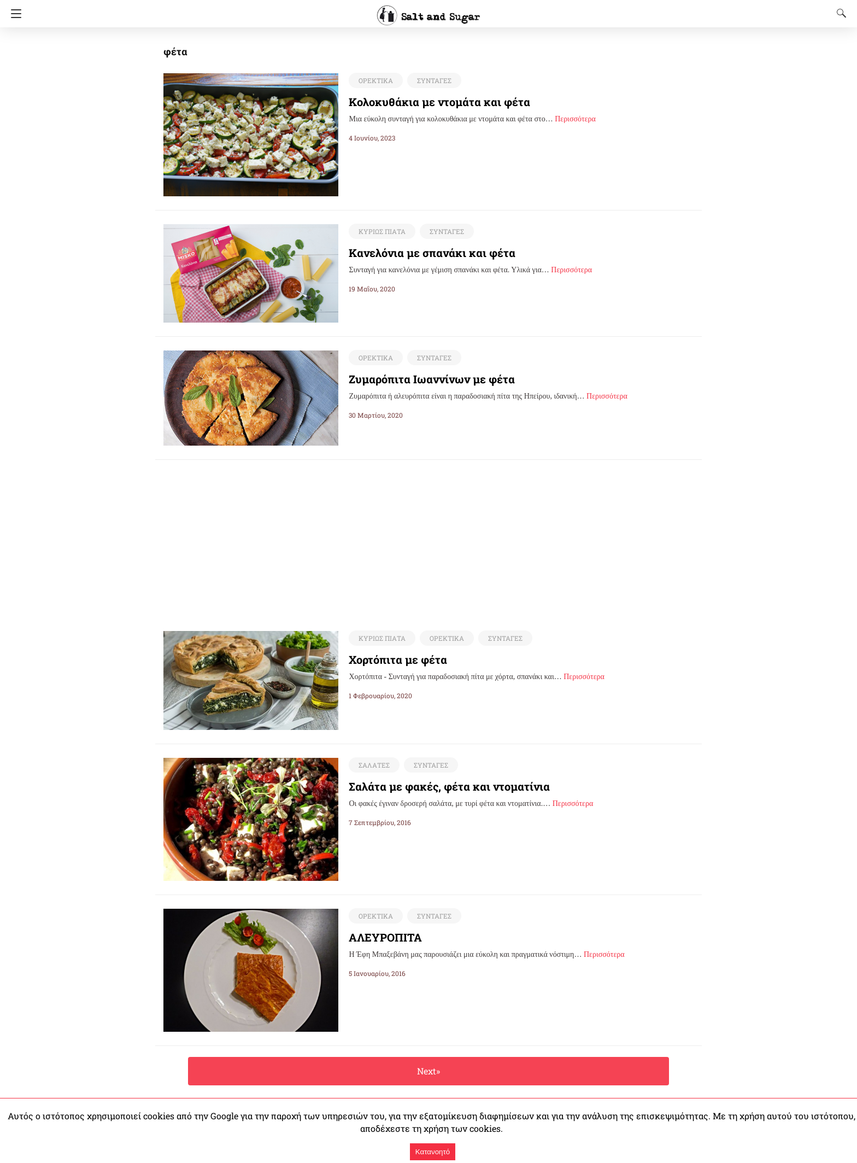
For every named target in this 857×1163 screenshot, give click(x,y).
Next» (428, 1071)
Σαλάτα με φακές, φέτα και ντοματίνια (439, 787)
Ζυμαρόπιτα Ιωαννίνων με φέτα (423, 379)
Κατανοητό (432, 1152)
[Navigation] (13, 13)
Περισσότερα (575, 119)
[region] (428, 536)
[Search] (839, 13)
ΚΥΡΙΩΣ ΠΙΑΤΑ (381, 231)
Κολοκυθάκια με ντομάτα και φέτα (430, 102)
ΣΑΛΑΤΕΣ (373, 765)
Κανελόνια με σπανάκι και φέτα (422, 253)
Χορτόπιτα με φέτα (393, 660)
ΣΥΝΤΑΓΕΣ (432, 80)
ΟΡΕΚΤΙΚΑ (375, 80)
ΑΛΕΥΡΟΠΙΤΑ (385, 938)
